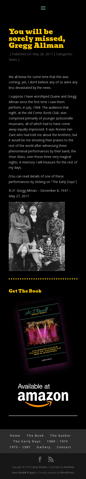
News (13, 59)
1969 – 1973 (57, 441)
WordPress (67, 472)
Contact (64, 447)
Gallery (44, 447)
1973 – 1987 (20, 447)
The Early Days (27, 441)
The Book (35, 435)
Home (15, 435)
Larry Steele (39, 467)
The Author (60, 435)
